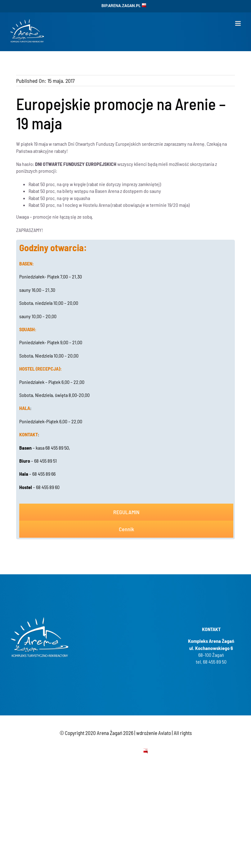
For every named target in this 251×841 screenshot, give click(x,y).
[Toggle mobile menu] (238, 23)
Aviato (164, 733)
